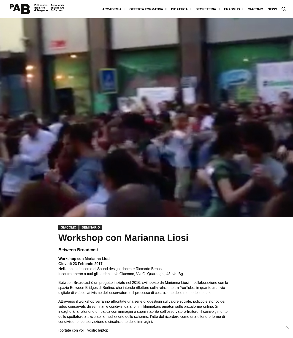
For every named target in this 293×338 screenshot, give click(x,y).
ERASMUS (232, 9)
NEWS (272, 9)
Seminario (91, 227)
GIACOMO (255, 9)
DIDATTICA (179, 9)
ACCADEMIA (112, 9)
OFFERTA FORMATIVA (146, 9)
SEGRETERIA (206, 9)
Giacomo (68, 227)
